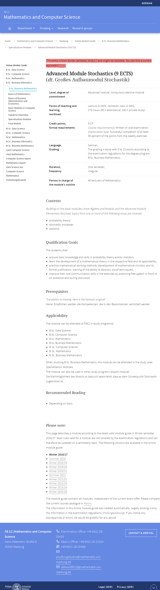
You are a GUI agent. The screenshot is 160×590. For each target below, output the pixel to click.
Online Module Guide (75, 40)
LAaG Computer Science (17, 146)
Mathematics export (16, 158)
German (147, 3)
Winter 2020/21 (58, 467)
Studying (47, 28)
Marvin (88, 499)
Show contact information (153, 583)
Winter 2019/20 (58, 463)
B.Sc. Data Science (15, 65)
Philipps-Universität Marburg (18, 583)
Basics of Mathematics (19, 90)
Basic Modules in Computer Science (21, 105)
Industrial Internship (18, 110)
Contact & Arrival (141, 529)
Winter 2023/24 (58, 483)
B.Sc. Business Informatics (19, 78)
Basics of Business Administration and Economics (17, 97)
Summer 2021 (57, 471)
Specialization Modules (132, 40)
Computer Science (15, 167)
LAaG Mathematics (15, 150)
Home (7, 40)
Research (63, 28)
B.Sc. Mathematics (15, 74)
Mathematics (12, 171)
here (62, 61)
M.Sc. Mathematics (15, 133)
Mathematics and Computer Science (31, 40)
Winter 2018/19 (58, 459)
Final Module (14, 119)
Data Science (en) (14, 163)
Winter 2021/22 (58, 475)
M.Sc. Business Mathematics (20, 141)
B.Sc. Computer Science (17, 70)
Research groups (82, 28)
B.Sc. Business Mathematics (103, 40)
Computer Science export (18, 154)
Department (27, 28)
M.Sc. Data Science (15, 124)
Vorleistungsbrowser (16, 175)
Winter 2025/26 (58, 488)
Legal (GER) (105, 584)
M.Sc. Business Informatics (19, 137)
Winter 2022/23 (58, 479)
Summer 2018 (57, 455)
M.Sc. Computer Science (18, 128)
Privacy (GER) (125, 584)
